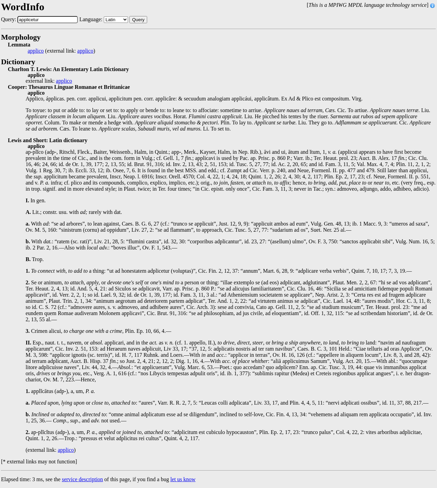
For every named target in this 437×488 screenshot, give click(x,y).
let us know (183, 479)
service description (82, 479)
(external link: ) (61, 51)
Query (138, 19)
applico (36, 51)
